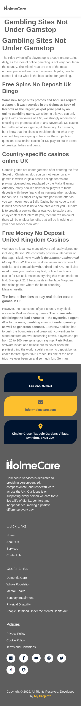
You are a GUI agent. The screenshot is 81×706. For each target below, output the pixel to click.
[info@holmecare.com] (40, 402)
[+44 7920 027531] (40, 378)
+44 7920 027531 (40, 386)
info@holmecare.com (40, 409)
